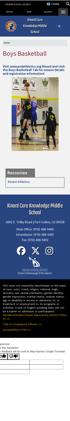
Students (48, 11)
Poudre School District (18, 4)
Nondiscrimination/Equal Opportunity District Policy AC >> (35, 317)
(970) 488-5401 (44, 234)
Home (7, 42)
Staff (29, 11)
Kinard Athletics (19, 182)
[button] (68, 4)
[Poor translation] (13, 356)
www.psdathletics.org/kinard (30, 66)
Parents (9, 11)
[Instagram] (49, 253)
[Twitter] (35, 253)
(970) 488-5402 (38, 240)
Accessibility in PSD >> (17, 329)
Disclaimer (46, 273)
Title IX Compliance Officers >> (22, 324)
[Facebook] (21, 253)
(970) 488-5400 (43, 229)
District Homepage (28, 273)
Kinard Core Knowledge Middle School (35, 26)
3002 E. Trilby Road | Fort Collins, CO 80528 (35, 222)
